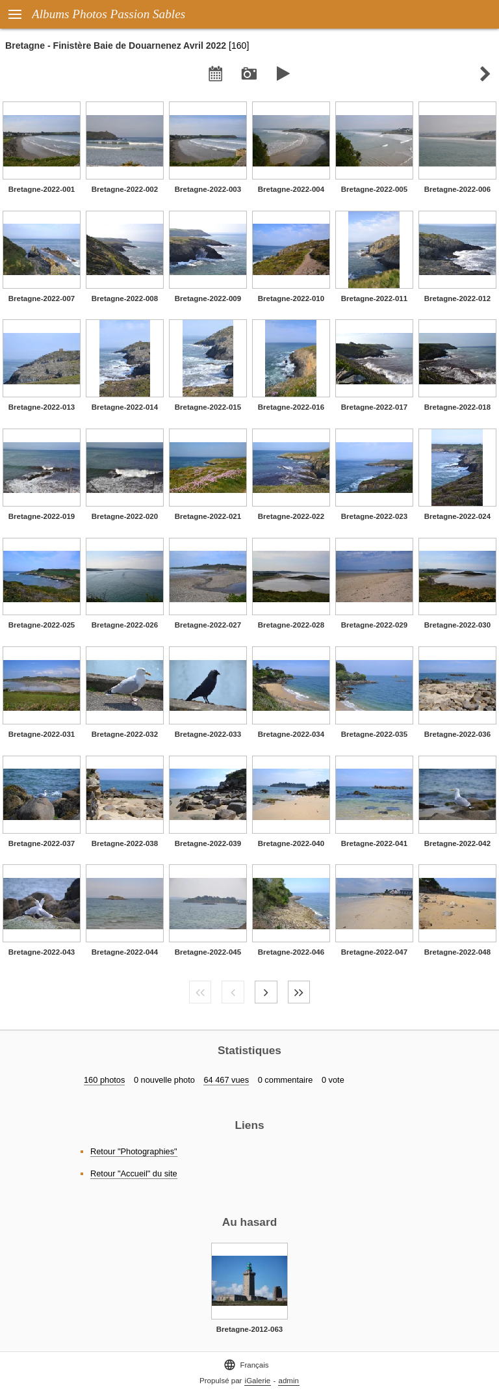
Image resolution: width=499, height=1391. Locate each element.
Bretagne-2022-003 (208, 189)
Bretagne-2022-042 (457, 843)
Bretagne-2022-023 (374, 516)
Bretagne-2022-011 (374, 298)
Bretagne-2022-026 (125, 625)
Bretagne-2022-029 (374, 625)
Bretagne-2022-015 (208, 407)
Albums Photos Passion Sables (108, 14)
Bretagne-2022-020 (125, 516)
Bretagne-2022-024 (457, 516)
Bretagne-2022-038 (125, 843)
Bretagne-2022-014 (125, 407)
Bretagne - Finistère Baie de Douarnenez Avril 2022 (115, 45)
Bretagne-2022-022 (291, 516)
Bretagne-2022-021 (208, 516)
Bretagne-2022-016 (291, 407)
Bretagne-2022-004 (291, 189)
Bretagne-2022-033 (208, 734)
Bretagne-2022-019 (41, 516)
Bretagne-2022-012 (457, 298)
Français (246, 1364)
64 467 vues (226, 1080)
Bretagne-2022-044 (125, 952)
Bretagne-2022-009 (208, 298)
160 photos (104, 1080)
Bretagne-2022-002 (125, 189)
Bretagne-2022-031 (41, 734)
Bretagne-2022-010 (291, 298)
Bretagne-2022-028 (291, 625)
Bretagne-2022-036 (457, 734)
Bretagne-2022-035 (374, 734)
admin (289, 1380)
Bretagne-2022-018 (457, 407)
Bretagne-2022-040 (291, 843)
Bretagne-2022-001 (41, 189)
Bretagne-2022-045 (208, 952)
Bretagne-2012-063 (249, 1329)
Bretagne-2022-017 (374, 407)
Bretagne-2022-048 (457, 952)
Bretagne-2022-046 (291, 952)
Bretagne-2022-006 (457, 189)
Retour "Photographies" (133, 1151)
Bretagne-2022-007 (41, 298)
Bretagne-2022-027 (208, 625)
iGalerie (258, 1380)
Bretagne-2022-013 (41, 407)
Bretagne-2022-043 (41, 952)
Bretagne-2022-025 (41, 625)
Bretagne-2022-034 (291, 734)
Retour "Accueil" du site (133, 1173)
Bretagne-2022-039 (208, 843)
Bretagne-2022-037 (41, 843)
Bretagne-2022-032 (125, 734)
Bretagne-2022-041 (374, 843)
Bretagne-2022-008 (125, 298)
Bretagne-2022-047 (374, 952)
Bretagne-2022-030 (457, 625)
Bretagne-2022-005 (374, 189)
